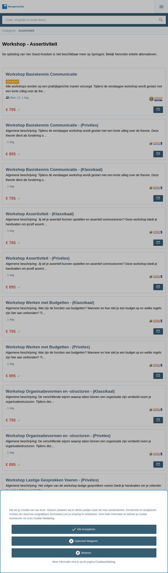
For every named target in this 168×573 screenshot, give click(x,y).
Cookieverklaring (105, 561)
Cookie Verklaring (43, 518)
